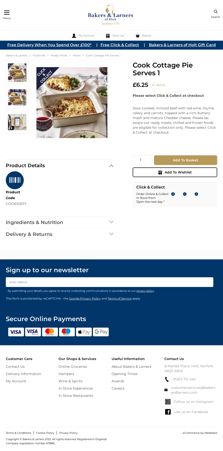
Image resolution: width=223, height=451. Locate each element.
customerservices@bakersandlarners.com (190, 390)
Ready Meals (59, 55)
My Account (16, 381)
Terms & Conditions (18, 433)
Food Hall (39, 55)
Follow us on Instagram (189, 401)
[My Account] (83, 36)
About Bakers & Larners (131, 366)
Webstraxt (210, 433)
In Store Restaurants (76, 395)
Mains (76, 55)
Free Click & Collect (119, 45)
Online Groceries (73, 366)
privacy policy (145, 291)
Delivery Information (23, 374)
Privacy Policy (68, 433)
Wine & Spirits (71, 381)
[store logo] (111, 14)
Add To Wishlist (175, 172)
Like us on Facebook (186, 411)
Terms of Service (119, 298)
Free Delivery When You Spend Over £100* (49, 45)
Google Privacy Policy (85, 298)
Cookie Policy (45, 433)
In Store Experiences (76, 388)
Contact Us (15, 366)
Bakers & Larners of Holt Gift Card (182, 45)
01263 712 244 (180, 379)
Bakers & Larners (16, 55)
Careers (118, 388)
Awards (118, 381)
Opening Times (125, 374)
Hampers (66, 374)
